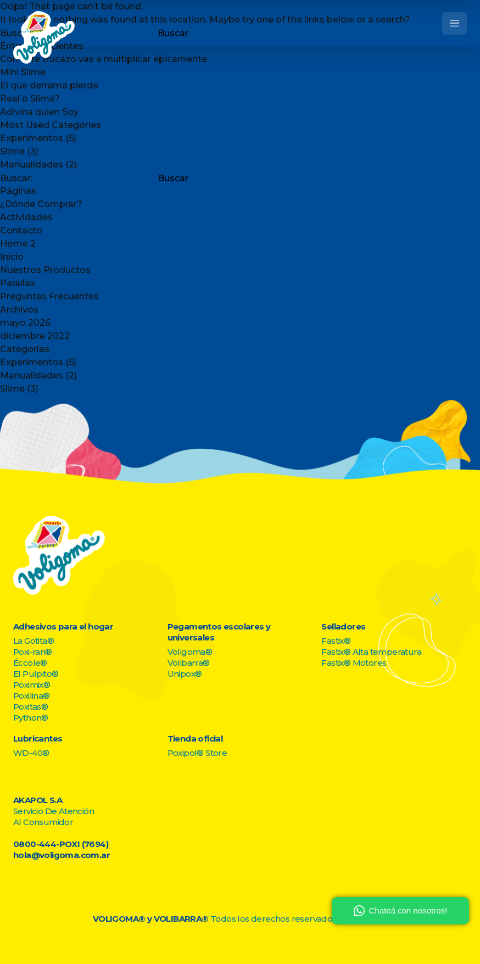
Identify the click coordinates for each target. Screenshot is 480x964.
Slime (12, 151)
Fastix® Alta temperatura (371, 652)
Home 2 (18, 243)
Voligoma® (190, 652)
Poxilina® (31, 695)
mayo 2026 (25, 322)
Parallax (17, 283)
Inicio (12, 257)
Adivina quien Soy (39, 112)
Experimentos (31, 138)
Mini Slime (23, 72)
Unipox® (185, 673)
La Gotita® (33, 641)
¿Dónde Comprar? (41, 204)
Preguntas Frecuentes (49, 296)
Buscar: (16, 178)
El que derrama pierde (49, 85)
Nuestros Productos (45, 270)
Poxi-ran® (32, 652)
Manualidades (31, 164)
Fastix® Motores (353, 662)
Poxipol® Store (197, 753)
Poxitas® (30, 706)
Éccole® (30, 662)
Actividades (26, 217)
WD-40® (31, 753)
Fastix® (335, 641)
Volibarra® (189, 662)
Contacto (21, 230)
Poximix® (31, 684)
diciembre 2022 (35, 336)
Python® (30, 717)
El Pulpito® (35, 673)
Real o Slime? (30, 98)
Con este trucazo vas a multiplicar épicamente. (104, 59)
